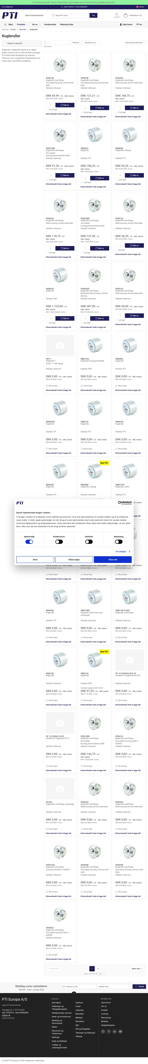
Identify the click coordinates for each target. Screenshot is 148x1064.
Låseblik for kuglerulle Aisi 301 (128, 675)
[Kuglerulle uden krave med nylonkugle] (95, 597)
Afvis (35, 559)
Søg (93, 15)
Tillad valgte (74, 559)
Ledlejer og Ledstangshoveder (59, 1046)
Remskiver (79, 1021)
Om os (104, 1006)
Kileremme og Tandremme (57, 1032)
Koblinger (56, 1037)
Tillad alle (112, 559)
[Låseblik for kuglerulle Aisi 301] (129, 660)
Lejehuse (79, 1003)
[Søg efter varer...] (59, 43)
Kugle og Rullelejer (59, 1041)
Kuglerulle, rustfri (122, 487)
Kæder (54, 1027)
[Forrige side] (52, 968)
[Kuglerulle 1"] (60, 345)
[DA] (22, 15)
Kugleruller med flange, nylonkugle (60, 804)
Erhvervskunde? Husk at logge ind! (58, 114)
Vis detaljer (121, 551)
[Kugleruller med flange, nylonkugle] (60, 788)
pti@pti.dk (6, 1015)
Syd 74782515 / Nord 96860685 (15, 1013)
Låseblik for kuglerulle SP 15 (57, 738)
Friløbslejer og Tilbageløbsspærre (59, 1007)
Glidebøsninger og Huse (62, 1013)
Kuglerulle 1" (51, 361)
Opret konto (106, 1003)
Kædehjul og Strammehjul (57, 1021)
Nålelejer (79, 1018)
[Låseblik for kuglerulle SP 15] (60, 723)
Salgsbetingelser (108, 1025)
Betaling (104, 1021)
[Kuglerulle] (95, 134)
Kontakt (104, 1010)
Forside (13, 29)
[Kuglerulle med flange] (60, 64)
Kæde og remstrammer (61, 1017)
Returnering (106, 1018)
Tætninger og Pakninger (85, 1033)
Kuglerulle (85, 150)
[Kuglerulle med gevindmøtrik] (95, 345)
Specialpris (56, 1003)
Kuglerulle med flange (55, 80)
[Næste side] (137, 968)
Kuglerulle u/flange (123, 150)
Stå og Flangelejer (82, 1029)
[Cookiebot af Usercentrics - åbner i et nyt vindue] (120, 503)
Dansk (141, 7)
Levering (104, 1014)
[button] (22, 24)
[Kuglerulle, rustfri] (129, 471)
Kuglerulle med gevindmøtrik (92, 361)
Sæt (77, 1025)
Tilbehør (78, 1036)
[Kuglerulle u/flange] (129, 134)
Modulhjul (79, 1014)
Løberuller (22, 29)
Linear (77, 1006)
